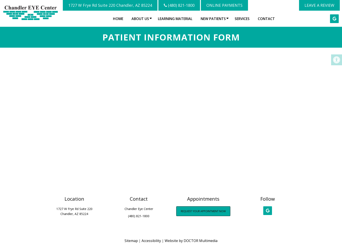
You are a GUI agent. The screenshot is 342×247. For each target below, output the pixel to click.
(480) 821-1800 (179, 5)
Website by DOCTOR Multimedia (191, 240)
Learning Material (175, 18)
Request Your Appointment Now (203, 211)
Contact (266, 18)
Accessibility (151, 240)
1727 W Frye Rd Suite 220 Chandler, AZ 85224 (110, 5)
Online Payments (224, 5)
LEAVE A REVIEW (319, 5)
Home (118, 18)
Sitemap (131, 240)
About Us (140, 18)
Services (242, 18)
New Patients (213, 18)
